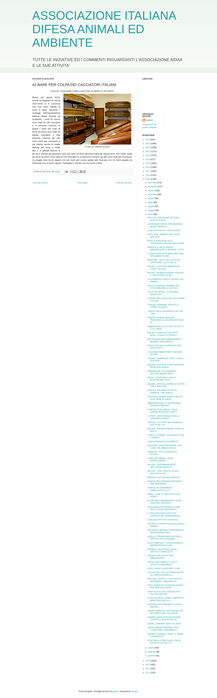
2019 (148, 163)
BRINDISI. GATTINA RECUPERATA (163, 477)
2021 (148, 155)
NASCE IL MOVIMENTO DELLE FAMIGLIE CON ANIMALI (162, 391)
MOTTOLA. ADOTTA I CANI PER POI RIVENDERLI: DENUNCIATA (164, 580)
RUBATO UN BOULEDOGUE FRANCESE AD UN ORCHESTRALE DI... (165, 320)
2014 (148, 661)
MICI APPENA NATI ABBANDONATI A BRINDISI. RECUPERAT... (164, 340)
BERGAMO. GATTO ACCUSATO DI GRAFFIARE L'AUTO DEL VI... (163, 261)
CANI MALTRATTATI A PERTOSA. (163, 520)
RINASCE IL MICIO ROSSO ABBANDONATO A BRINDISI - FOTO (165, 248)
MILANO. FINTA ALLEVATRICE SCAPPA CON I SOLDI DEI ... (166, 385)
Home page (82, 183)
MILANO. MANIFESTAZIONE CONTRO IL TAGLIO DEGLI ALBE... (165, 274)
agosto (151, 198)
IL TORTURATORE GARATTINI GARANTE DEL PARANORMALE (163, 514)
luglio (150, 202)
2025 (148, 139)
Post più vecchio (124, 183)
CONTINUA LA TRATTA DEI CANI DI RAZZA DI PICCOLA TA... (164, 641)
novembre (153, 186)
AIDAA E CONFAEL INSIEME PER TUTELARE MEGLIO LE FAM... (163, 287)
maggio (151, 210)
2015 (148, 179)
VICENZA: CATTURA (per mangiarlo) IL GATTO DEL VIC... (165, 423)
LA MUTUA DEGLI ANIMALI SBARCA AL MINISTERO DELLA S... (165, 599)
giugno (151, 206)
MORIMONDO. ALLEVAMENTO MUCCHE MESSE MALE (161, 372)
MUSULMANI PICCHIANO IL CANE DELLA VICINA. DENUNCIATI (163, 508)
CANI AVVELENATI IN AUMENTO (162, 441)
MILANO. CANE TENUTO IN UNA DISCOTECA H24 (162, 472)
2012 (148, 668)
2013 (148, 664)
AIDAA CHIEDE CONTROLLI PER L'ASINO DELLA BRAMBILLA (163, 628)
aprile (151, 214)
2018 (148, 167)
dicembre (152, 182)
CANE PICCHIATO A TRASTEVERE (163, 230)
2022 (148, 151)
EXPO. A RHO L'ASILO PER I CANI (163, 568)
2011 (148, 672)
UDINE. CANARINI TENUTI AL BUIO (164, 624)
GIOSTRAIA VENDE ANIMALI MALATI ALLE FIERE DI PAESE (164, 398)
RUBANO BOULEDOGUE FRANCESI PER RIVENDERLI (164, 482)
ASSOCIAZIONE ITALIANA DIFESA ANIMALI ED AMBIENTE (104, 29)
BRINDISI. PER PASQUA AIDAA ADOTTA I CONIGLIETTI (162, 550)
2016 (148, 175)
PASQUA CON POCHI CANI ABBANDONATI (160, 556)
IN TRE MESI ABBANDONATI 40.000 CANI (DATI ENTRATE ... (164, 501)
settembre (153, 194)
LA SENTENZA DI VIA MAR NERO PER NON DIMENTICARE (165, 255)
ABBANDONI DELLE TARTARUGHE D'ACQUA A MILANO (164, 404)
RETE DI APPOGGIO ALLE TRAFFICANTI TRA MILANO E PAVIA (165, 242)
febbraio (152, 652)
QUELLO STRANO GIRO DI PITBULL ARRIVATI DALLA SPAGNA (164, 537)
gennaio (152, 656)
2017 (148, 171)
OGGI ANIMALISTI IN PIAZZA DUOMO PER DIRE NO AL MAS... (165, 586)
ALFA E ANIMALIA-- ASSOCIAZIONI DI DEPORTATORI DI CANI (165, 544)
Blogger (134, 691)
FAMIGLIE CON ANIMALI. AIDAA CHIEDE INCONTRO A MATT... (162, 410)
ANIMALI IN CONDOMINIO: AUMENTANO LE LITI (160, 489)
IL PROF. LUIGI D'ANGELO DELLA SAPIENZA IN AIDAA (163, 417)
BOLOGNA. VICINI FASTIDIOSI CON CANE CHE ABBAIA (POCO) (164, 446)
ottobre (151, 190)
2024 (148, 143)
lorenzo (149, 120)
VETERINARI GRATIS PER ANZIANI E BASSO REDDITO (165, 225)
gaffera (115, 691)
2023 (148, 147)
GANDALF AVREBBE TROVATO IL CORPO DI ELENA (163, 306)
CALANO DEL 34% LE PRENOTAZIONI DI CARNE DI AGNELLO (165, 573)
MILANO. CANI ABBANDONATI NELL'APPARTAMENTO (161, 465)
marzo (151, 648)
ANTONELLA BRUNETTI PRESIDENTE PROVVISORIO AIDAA (165, 531)
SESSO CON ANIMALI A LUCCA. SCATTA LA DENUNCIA (162, 563)
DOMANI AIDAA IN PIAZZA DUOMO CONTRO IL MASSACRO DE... (164, 618)
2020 (148, 159)
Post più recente (40, 183)
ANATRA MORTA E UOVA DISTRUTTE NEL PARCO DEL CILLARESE (165, 612)
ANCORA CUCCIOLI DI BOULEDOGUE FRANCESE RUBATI (165, 366)
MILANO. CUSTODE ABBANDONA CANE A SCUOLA (163, 267)
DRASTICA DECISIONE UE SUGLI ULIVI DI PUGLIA (163, 218)
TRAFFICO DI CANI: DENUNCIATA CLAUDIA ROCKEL (163, 593)
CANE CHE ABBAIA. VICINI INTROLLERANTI (160, 459)
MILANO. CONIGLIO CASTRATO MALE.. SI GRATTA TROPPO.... (163, 334)
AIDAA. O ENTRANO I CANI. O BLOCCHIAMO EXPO (161, 378)
